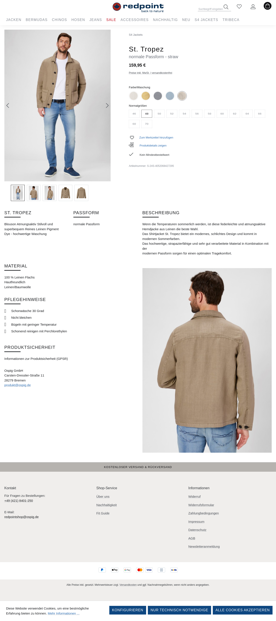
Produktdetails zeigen (147, 145)
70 (148, 124)
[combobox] (214, 7)
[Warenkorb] (267, 7)
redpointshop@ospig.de (21, 517)
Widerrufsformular (201, 505)
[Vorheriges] (7, 105)
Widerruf (194, 496)
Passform (86, 212)
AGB (191, 538)
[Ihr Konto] (253, 7)
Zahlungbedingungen (203, 513)
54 (186, 114)
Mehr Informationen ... (64, 613)
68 (136, 124)
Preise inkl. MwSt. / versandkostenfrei (150, 72)
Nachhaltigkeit (106, 505)
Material (15, 266)
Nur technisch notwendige (179, 610)
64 (249, 114)
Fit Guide (103, 513)
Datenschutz (197, 530)
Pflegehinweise (25, 299)
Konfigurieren (127, 610)
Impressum (196, 521)
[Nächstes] (107, 105)
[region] (57, 115)
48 (148, 114)
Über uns (103, 496)
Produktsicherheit (29, 347)
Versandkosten (128, 584)
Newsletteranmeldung (204, 546)
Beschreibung (161, 212)
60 (224, 114)
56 (198, 114)
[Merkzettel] (239, 7)
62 (236, 114)
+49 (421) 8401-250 (18, 500)
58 (211, 114)
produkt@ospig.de (17, 385)
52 (173, 114)
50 (161, 114)
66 (261, 114)
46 (136, 114)
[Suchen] (226, 7)
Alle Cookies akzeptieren (243, 610)
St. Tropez (17, 212)
